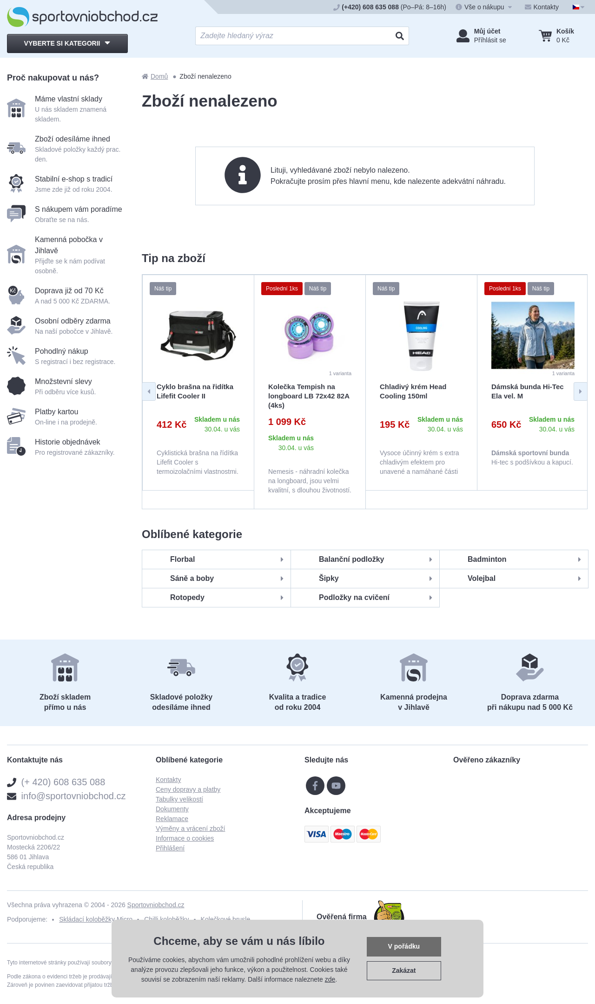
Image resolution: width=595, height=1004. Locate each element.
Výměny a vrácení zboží (190, 828)
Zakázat (404, 970)
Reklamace (172, 818)
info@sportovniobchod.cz (73, 796)
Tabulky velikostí (179, 799)
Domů (155, 76)
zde (330, 979)
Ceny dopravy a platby (188, 789)
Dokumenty (172, 809)
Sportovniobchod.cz (156, 905)
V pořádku (404, 946)
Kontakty (168, 779)
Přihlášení (170, 848)
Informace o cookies (185, 838)
